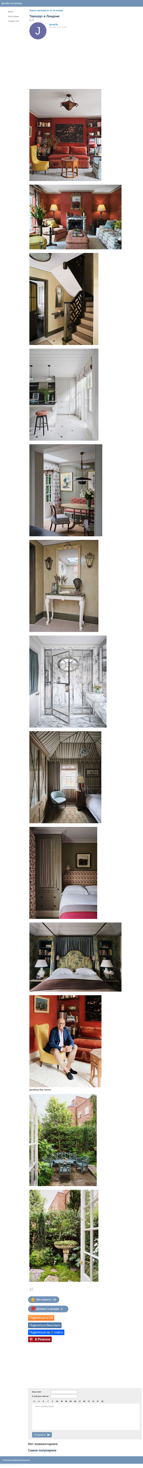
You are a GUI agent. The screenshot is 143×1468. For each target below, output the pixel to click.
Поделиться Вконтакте (44, 1325)
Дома (31, 20)
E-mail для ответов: (40, 1396)
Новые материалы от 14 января (46, 10)
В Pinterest (42, 1339)
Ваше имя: (36, 1392)
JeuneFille (53, 24)
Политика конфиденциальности (16, 1460)
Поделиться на (46, 1332)
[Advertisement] (52, 59)
